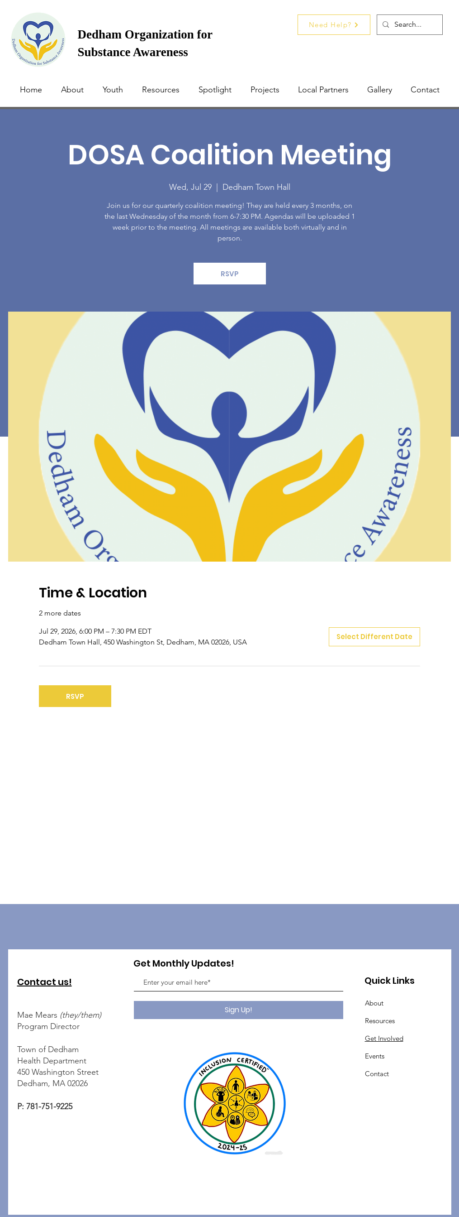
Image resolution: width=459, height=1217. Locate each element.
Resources (380, 1020)
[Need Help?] (334, 24)
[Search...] (408, 24)
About (374, 1003)
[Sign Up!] (238, 1010)
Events (374, 1056)
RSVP (230, 274)
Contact (377, 1073)
